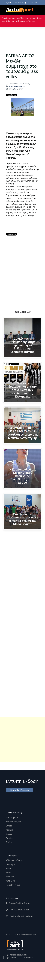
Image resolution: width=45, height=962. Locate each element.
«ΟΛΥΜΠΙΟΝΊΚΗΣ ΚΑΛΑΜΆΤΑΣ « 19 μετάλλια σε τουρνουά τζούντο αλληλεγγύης (22, 433)
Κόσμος (9, 830)
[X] (29, 2)
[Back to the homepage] (20, 10)
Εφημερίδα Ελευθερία (19, 790)
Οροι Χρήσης (11, 957)
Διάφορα (10, 876)
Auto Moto (10, 880)
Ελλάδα (9, 825)
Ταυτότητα (27, 957)
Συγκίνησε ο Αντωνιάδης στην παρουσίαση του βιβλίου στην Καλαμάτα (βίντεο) (22, 345)
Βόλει (8, 872)
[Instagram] (32, 2)
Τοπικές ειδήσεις (13, 821)
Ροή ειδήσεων (12, 817)
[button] (38, 10)
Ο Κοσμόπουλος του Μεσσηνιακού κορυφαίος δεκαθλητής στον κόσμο (22, 476)
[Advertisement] (22, 739)
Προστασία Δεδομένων (16, 954)
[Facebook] (25, 2)
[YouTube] (35, 2)
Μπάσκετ (10, 868)
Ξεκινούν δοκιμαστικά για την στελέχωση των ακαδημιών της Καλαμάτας (22, 389)
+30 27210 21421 (14, 2)
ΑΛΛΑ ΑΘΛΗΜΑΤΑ (17, 86)
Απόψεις (10, 838)
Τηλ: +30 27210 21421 (17, 909)
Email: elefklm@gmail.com (19, 916)
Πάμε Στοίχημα (13, 885)
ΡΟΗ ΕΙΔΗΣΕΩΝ (22, 311)
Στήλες (9, 834)
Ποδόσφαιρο (11, 864)
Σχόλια (9, 842)
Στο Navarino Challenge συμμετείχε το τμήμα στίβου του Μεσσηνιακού (22, 519)
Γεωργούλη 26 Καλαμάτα (18, 903)
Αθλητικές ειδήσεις (14, 860)
